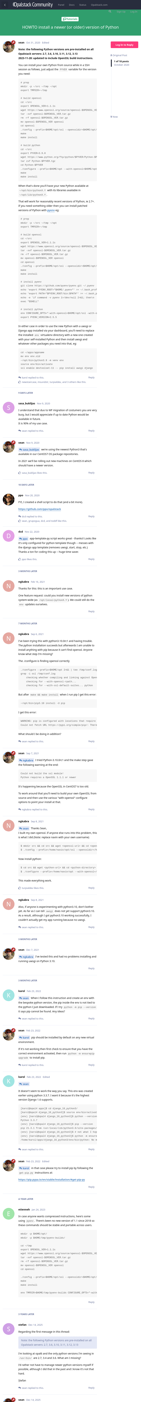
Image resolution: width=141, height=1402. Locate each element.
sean (26, 828)
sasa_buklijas (31, 449)
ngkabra (28, 760)
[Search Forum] (110, 11)
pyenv (51, 210)
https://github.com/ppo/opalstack (39, 509)
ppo (25, 538)
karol (26, 1037)
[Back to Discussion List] (4, 4)
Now (114, 116)
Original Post (119, 55)
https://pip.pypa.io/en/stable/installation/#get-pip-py (51, 1179)
